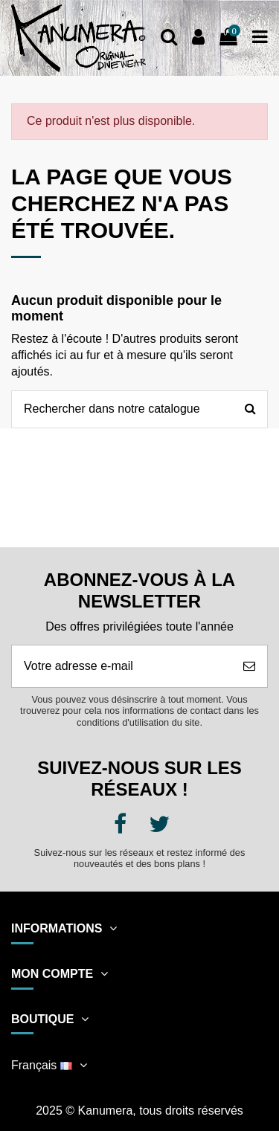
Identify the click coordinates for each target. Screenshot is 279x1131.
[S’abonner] (249, 666)
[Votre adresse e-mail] (121, 666)
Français (51, 1065)
